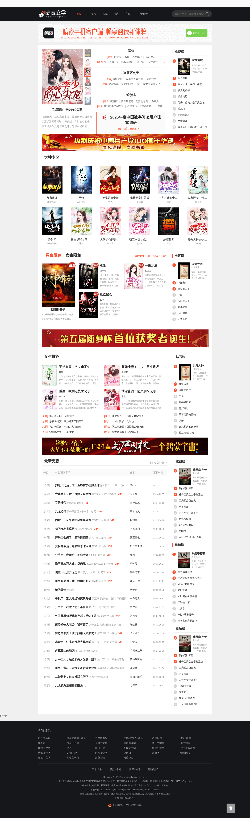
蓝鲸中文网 (44, 757)
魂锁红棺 (117, 79)
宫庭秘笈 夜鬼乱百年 (187, 537)
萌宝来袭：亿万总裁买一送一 (147, 239)
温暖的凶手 (181, 289)
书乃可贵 (135, 598)
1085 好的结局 (97, 555)
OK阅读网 (72, 752)
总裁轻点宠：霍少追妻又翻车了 (66, 421)
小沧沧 (133, 641)
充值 (128, 13)
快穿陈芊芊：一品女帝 (61, 431)
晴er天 (133, 485)
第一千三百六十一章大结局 (82, 511)
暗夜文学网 (44, 738)
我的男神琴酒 (183, 488)
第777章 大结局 (98, 537)
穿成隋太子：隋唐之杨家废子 (128, 416)
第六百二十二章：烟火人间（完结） (120, 485)
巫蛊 (177, 295)
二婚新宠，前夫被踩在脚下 (72, 676)
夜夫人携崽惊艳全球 (200, 239)
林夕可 (133, 607)
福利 (116, 13)
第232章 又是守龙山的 (104, 494)
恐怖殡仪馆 (182, 519)
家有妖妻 (151, 79)
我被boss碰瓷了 (151, 84)
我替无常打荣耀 (139, 197)
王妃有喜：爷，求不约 (74, 367)
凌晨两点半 (181, 90)
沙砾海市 (135, 572)
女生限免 (73, 255)
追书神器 (185, 743)
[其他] (46, 650)
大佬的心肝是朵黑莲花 (114, 239)
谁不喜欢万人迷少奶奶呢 (70, 563)
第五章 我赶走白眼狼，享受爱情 (109, 598)
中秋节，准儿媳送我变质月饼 (73, 598)
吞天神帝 (61, 502)
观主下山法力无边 (66, 572)
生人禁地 (180, 78)
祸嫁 (131, 51)
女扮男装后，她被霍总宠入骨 (73, 546)
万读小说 (128, 757)
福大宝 (133, 615)
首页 (79, 13)
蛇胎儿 (131, 95)
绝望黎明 (168, 239)
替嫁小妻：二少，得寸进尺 (140, 367)
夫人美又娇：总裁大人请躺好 (65, 426)
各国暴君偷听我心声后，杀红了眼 (76, 615)
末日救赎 (181, 507)
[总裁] (46, 485)
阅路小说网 (44, 747)
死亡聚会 (106, 294)
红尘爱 (148, 271)
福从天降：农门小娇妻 (187, 84)
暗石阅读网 (44, 752)
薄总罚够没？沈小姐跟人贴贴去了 (76, 633)
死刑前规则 (181, 115)
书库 (105, 13)
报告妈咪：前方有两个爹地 (87, 239)
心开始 (133, 685)
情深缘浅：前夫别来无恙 (139, 391)
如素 (132, 554)
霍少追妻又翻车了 (114, 106)
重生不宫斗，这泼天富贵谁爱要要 (76, 668)
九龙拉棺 (61, 511)
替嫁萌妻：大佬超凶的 (121, 84)
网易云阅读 (73, 743)
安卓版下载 (196, 33)
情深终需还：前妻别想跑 (134, 101)
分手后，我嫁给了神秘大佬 (72, 554)
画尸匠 (140, 62)
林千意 (133, 589)
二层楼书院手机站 (133, 738)
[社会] (46, 598)
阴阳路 (180, 531)
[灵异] (46, 494)
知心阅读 (100, 757)
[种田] (46, 537)
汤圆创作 (157, 738)
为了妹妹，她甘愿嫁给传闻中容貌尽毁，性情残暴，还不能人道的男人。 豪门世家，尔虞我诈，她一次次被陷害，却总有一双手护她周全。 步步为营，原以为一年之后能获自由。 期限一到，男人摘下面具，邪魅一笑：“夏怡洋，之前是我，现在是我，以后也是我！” (141, 382)
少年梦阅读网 (187, 747)
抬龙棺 (179, 109)
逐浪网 (155, 752)
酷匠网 (41, 743)
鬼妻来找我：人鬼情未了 (125, 431)
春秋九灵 (135, 511)
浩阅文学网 (101, 752)
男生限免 (53, 255)
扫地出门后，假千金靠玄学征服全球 (77, 485)
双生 (103, 265)
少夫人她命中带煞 (169, 197)
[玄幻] (46, 502)
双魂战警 (179, 307)
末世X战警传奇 (183, 614)
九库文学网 (130, 747)
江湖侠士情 (181, 602)
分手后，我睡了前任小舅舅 (72, 607)
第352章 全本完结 (107, 633)
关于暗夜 (97, 769)
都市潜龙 (52, 197)
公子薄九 (135, 633)
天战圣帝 (179, 319)
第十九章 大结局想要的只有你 (105, 624)
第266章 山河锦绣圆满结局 (112, 668)
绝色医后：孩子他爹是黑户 (118, 62)
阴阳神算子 (58, 309)
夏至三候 (135, 537)
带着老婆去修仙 (185, 414)
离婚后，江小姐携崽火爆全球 (73, 641)
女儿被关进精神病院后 (69, 685)
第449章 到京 (99, 581)
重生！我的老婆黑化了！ (76, 391)
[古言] (46, 581)
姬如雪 (133, 520)
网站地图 (153, 769)
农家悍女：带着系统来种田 (204, 197)
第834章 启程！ (75, 502)
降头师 (52, 239)
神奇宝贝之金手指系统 (188, 494)
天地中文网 (101, 743)
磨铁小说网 (158, 747)
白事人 (155, 101)
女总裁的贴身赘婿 (186, 426)
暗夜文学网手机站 (76, 738)
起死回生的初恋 (65, 650)
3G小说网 (185, 738)
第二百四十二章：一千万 (100, 563)
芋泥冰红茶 (136, 650)
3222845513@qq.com (111, 789)
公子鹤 (133, 494)
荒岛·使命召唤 (184, 433)
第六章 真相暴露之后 (86, 650)
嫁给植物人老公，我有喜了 (72, 624)
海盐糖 (133, 624)
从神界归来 (181, 301)
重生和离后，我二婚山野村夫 (73, 581)
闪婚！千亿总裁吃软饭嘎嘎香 (73, 520)
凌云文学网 (158, 743)
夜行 (102, 299)
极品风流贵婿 (110, 197)
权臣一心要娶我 (133, 57)
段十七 (103, 271)
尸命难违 (180, 121)
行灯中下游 (136, 546)
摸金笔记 (180, 96)
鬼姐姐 (127, 752)
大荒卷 (178, 608)
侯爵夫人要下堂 (134, 79)
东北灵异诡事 (183, 525)
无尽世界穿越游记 (184, 621)
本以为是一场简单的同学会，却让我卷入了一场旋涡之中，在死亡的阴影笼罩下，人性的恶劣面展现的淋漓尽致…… (110, 309)
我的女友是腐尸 (65, 528)
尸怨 (81, 197)
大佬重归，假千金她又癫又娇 (73, 494)
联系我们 (134, 769)
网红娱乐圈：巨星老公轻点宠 (128, 426)
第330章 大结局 (106, 616)
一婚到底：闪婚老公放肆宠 (163, 265)
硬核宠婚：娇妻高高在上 (140, 106)
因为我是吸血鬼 (185, 500)
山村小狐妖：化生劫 (123, 421)
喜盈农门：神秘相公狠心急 (190, 127)
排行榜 (92, 13)
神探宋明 (179, 283)
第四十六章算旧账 (99, 676)
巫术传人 (150, 57)
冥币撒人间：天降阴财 (61, 416)
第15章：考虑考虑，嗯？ (102, 607)
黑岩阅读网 (130, 743)
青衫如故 (135, 502)
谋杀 (179, 420)
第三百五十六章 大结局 (105, 642)
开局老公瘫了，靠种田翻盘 (72, 537)
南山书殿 (100, 747)
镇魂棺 (114, 101)
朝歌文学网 (73, 757)
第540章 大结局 (100, 520)
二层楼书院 (101, 738)
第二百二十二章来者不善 (111, 659)
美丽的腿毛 (136, 659)
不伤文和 (135, 528)
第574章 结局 (99, 546)
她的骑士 (61, 589)
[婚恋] (46, 554)
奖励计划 (115, 769)
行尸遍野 (179, 313)
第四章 (70, 589)
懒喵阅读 (185, 752)
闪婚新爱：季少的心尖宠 (67, 109)
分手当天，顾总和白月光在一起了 (76, 659)
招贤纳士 (142, 13)
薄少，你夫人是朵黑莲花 (189, 102)
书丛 (69, 747)
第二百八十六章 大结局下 (92, 572)
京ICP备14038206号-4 (125, 798)
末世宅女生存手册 (186, 513)
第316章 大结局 (84, 529)
